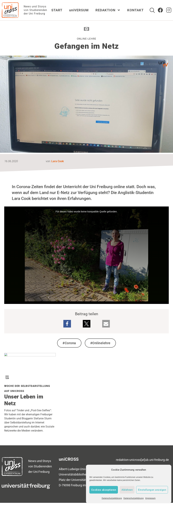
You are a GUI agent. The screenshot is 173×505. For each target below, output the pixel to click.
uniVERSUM (79, 10)
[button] (67, 324)
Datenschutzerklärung (112, 498)
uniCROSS (69, 459)
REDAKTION (107, 10)
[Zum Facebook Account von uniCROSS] (160, 10)
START (56, 10)
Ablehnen (127, 489)
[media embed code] (86, 255)
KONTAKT (135, 10)
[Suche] (152, 10)
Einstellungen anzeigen (152, 489)
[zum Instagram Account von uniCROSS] (168, 10)
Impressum (150, 498)
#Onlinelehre (100, 343)
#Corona (69, 343)
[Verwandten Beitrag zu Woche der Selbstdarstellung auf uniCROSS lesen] (30, 355)
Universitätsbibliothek (73, 474)
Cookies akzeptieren (103, 489)
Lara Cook (57, 161)
